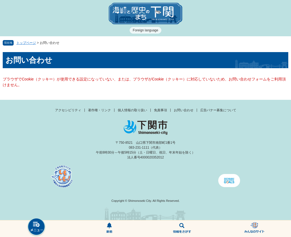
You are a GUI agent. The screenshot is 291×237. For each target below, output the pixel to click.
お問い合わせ (183, 110)
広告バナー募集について (218, 110)
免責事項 (160, 110)
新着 (109, 229)
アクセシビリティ (68, 110)
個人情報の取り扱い (132, 110)
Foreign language (145, 30)
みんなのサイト (254, 229)
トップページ (26, 43)
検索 (182, 229)
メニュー (36, 227)
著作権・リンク (99, 110)
